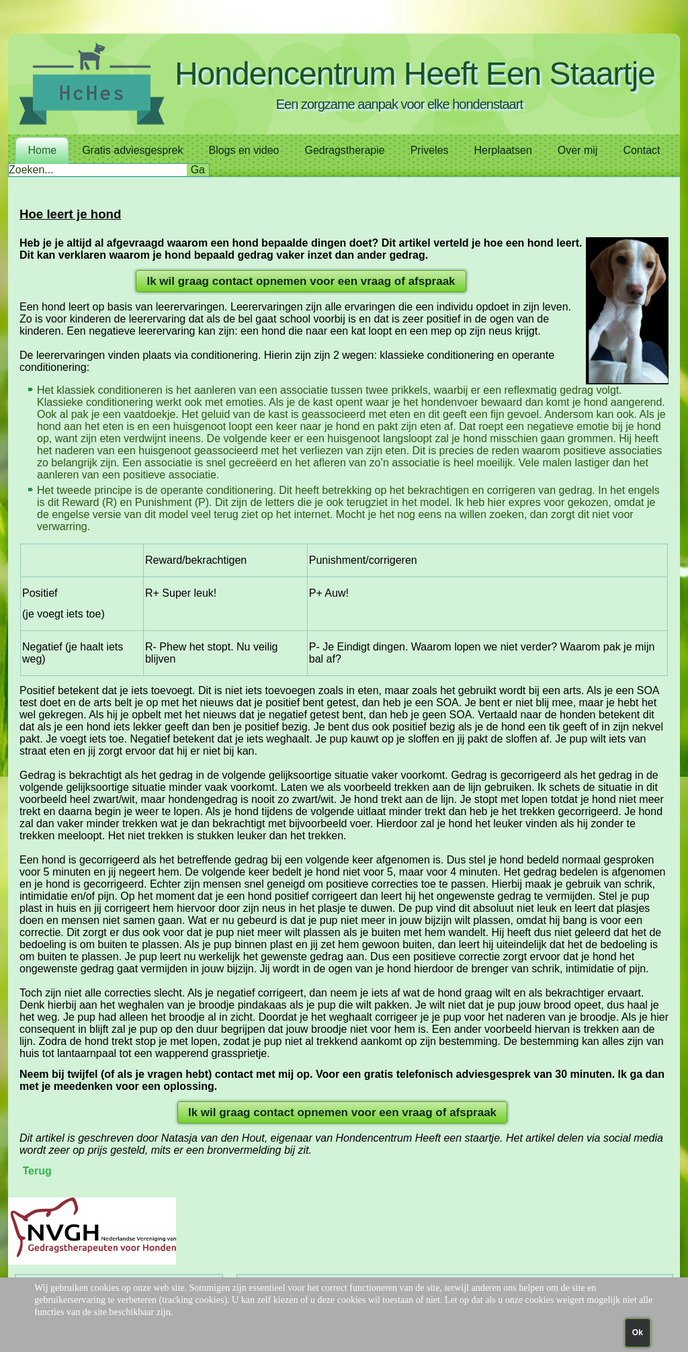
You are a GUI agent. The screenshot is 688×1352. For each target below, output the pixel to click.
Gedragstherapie (344, 150)
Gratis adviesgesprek (132, 150)
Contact (641, 150)
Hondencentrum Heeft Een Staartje (415, 73)
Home (42, 150)
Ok (637, 1332)
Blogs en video (243, 150)
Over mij (578, 150)
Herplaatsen (503, 150)
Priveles (430, 150)
